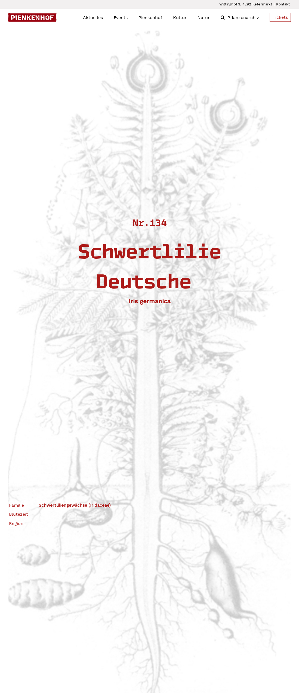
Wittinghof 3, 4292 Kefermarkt (245, 4)
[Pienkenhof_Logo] (32, 15)
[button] (223, 17)
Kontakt (282, 4)
